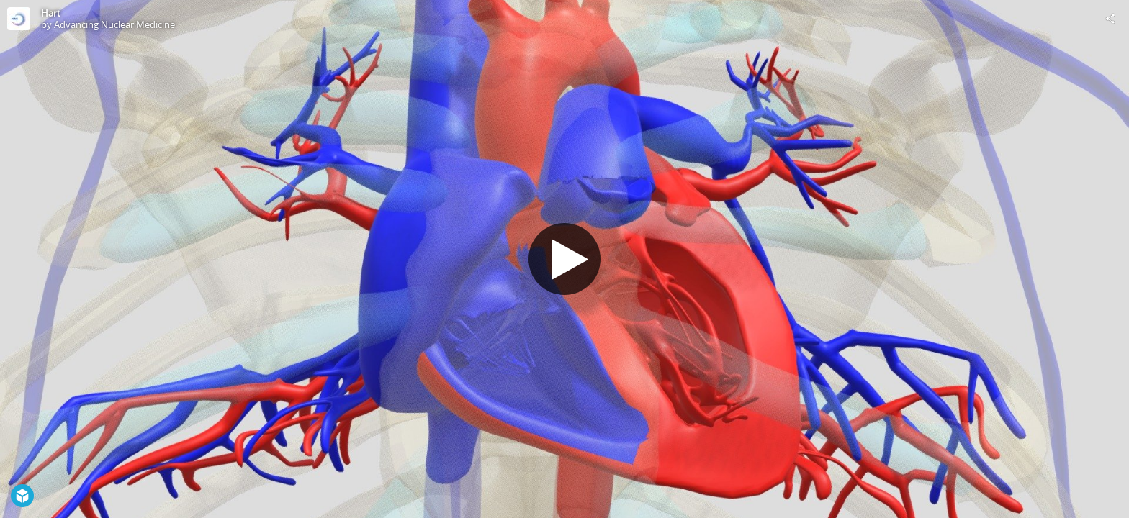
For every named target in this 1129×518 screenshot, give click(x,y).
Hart (50, 12)
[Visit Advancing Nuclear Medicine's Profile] (18, 18)
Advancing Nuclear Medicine (114, 24)
